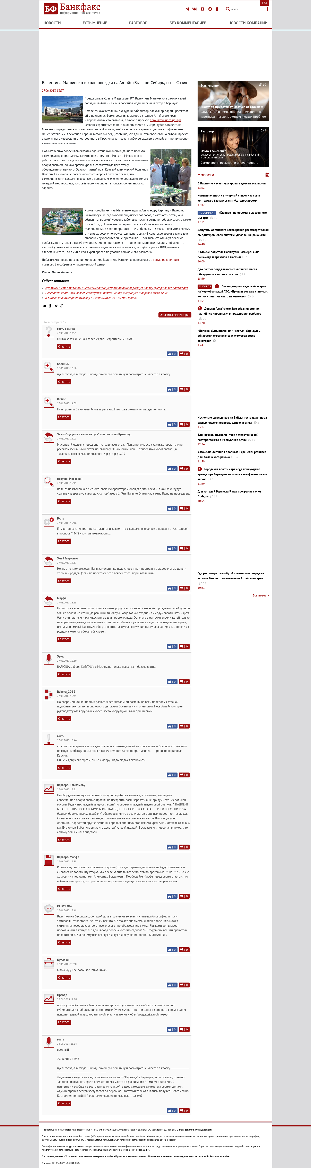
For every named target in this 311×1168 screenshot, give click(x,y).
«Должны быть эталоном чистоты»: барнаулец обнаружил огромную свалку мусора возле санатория (116, 288)
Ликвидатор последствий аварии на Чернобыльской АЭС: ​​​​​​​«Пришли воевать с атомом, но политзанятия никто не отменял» (233, 291)
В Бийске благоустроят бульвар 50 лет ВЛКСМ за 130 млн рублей (91, 298)
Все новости (261, 595)
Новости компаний (248, 22)
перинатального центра (165, 120)
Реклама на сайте (220, 1156)
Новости (52, 22)
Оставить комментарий (175, 315)
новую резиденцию (166, 260)
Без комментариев (188, 22)
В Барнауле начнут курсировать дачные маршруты (232, 183)
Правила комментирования (130, 1156)
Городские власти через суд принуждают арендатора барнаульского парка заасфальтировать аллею (232, 474)
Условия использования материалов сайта (89, 1156)
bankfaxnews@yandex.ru (198, 1129)
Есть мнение (95, 22)
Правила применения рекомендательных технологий (178, 1156)
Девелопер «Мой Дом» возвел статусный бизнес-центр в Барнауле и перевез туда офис (106, 293)
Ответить (64, 346)
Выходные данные (52, 1156)
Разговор (138, 22)
